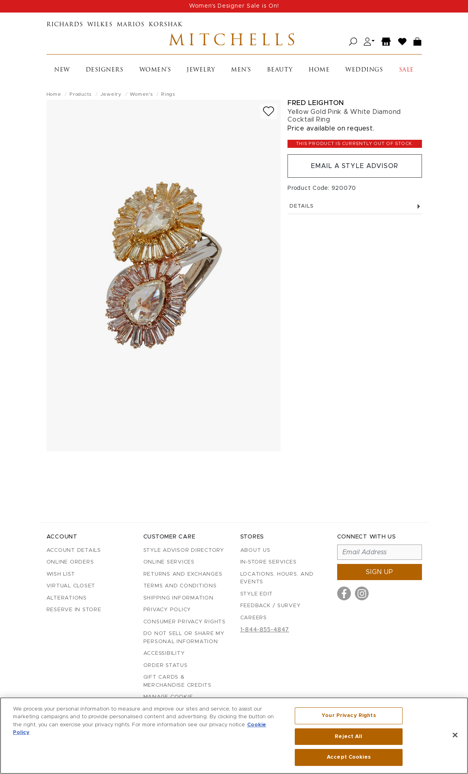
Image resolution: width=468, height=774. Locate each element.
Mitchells (234, 41)
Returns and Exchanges (182, 574)
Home (319, 70)
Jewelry (201, 70)
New (62, 70)
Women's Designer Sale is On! (234, 6)
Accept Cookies (349, 757)
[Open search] (353, 42)
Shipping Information (178, 598)
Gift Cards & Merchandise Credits (177, 681)
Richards (64, 25)
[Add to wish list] (268, 111)
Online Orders (70, 562)
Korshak (166, 25)
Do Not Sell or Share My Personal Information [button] (184, 637)
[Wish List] (402, 42)
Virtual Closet (71, 586)
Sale (406, 70)
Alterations (66, 598)
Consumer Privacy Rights (184, 622)
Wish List (60, 574)
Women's (155, 70)
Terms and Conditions (180, 586)
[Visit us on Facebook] (344, 593)
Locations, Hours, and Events (277, 578)
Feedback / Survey (270, 605)
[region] (234, 735)
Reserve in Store (73, 609)
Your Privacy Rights (348, 715)
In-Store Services (268, 562)
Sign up (379, 572)
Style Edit (256, 594)
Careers (253, 617)
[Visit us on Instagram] (362, 593)
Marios (131, 25)
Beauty (280, 70)
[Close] (455, 735)
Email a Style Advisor (355, 166)
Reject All (348, 736)
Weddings (364, 70)
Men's (241, 70)
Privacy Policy (167, 609)
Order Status (165, 665)
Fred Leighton (316, 102)
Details (355, 206)
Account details (73, 550)
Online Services (169, 562)
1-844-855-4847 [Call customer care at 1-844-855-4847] (265, 630)
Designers (105, 70)
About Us (255, 550)
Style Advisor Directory (183, 550)
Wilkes (100, 25)
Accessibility (164, 653)
